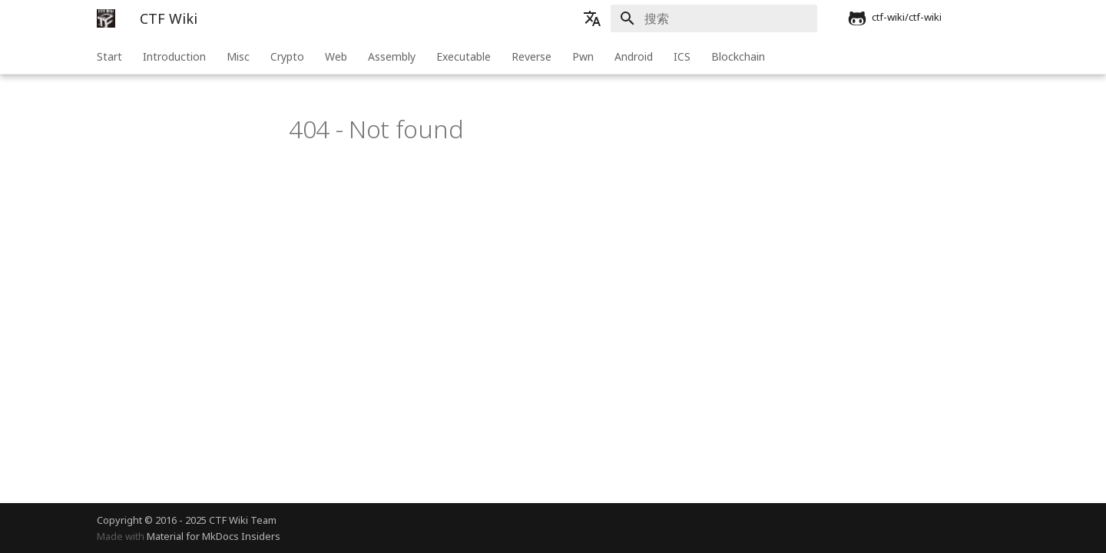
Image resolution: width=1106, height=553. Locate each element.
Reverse (531, 56)
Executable (463, 56)
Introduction (174, 56)
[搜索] (727, 18)
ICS (682, 56)
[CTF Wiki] (106, 18)
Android (633, 56)
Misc (238, 56)
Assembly (392, 56)
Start (109, 56)
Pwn (583, 56)
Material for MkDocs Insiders (213, 536)
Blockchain (738, 56)
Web (336, 56)
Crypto (287, 56)
